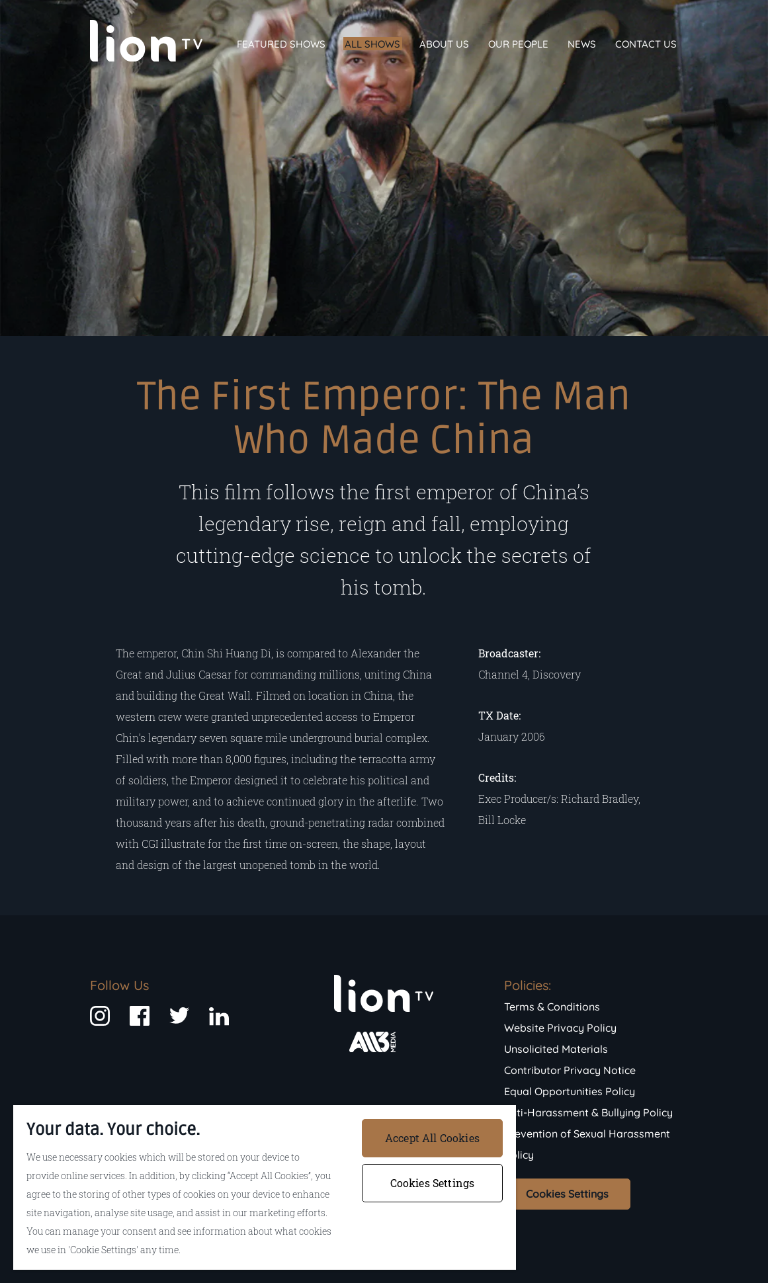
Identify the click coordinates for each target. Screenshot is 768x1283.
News (582, 44)
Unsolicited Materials (556, 1048)
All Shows (372, 44)
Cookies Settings (567, 1193)
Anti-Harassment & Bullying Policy (588, 1112)
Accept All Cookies (432, 1138)
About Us (444, 44)
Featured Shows (281, 44)
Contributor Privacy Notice (570, 1070)
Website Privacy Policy (560, 1027)
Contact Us (646, 44)
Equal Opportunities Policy (569, 1091)
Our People (518, 44)
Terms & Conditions (552, 1006)
